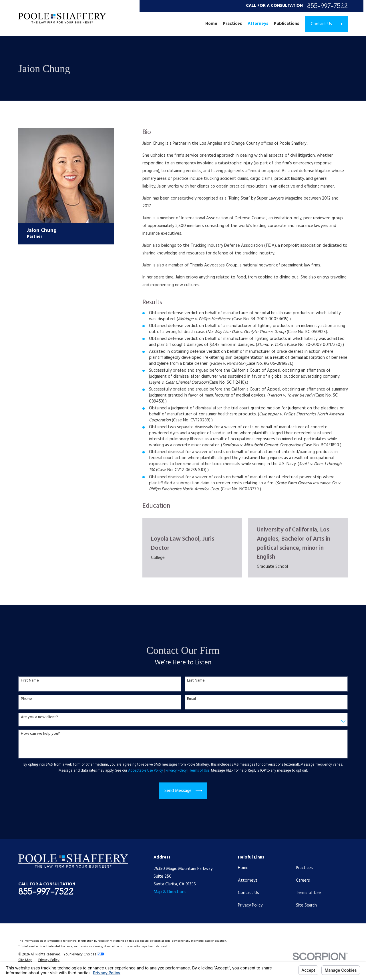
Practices (304, 868)
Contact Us (248, 892)
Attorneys (247, 880)
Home (243, 868)
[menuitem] (25, 960)
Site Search (306, 905)
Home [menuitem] (211, 24)
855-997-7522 (327, 6)
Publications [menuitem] (286, 24)
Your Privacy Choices (83, 954)
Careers (303, 880)
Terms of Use (308, 892)
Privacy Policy (250, 905)
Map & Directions (170, 892)
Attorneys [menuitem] (258, 24)
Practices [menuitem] (232, 24)
